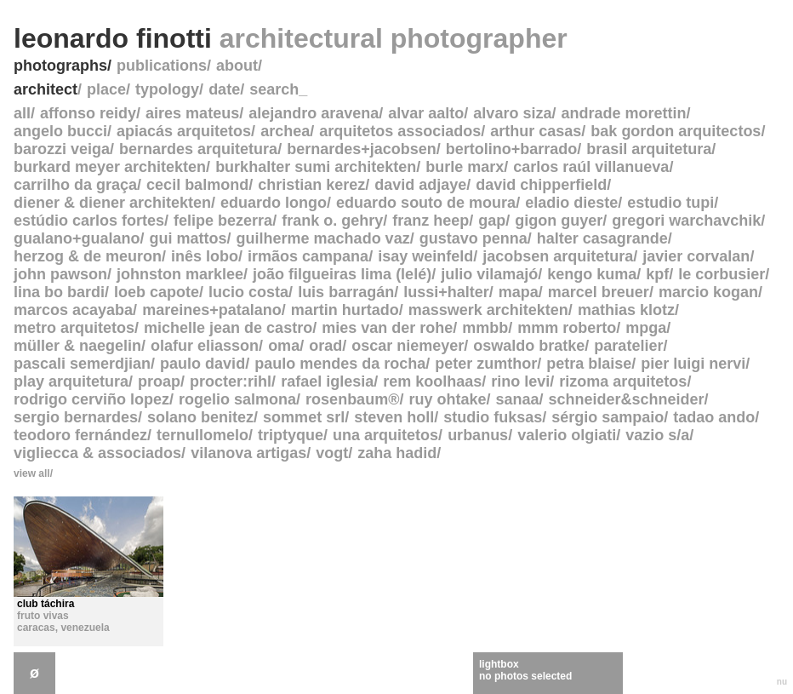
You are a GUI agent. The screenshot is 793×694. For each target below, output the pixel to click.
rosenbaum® (352, 399)
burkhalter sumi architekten (315, 166)
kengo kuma (591, 274)
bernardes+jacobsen (361, 149)
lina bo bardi (59, 292)
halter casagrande (602, 238)
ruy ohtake (447, 399)
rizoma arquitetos (623, 381)
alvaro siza (512, 113)
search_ (278, 89)
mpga (645, 327)
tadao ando (714, 417)
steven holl (394, 417)
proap (159, 381)
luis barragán (346, 292)
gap (491, 220)
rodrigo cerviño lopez (91, 399)
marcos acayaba (73, 309)
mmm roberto (566, 327)
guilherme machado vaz (323, 238)
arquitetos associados (400, 131)
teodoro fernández (80, 435)
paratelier (628, 345)
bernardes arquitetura (198, 149)
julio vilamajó (489, 274)
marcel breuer (598, 292)
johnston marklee (180, 274)
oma (284, 345)
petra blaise (588, 363)
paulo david (202, 363)
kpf (657, 274)
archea (285, 131)
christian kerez (311, 184)
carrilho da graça (75, 184)
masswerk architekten (488, 309)
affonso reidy (88, 113)
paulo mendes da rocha (339, 363)
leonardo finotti (291, 38)
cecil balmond (197, 184)
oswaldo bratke (529, 345)
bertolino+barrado (512, 149)
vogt (332, 453)
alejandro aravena (313, 113)
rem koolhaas (432, 381)
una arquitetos (385, 435)
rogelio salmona (237, 399)
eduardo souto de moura (426, 202)
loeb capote (156, 292)
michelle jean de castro (228, 327)
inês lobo (204, 256)
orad (325, 345)
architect (45, 89)
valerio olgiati (566, 435)
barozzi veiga (62, 149)
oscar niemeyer (407, 345)
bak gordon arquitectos (675, 131)
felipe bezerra (223, 220)
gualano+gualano (77, 238)
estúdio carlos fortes (89, 220)
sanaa (517, 399)
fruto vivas (43, 616)
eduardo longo (273, 202)
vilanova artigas (248, 453)
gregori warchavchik (686, 220)
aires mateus (192, 113)
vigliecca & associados (97, 453)
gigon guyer (558, 220)
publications (162, 65)
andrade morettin (623, 113)
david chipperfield (541, 184)
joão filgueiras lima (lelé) (342, 274)
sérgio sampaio (607, 417)
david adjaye (420, 184)
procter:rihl (230, 381)
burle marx (464, 166)
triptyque (290, 435)
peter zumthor (486, 363)
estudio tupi (670, 202)
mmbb (485, 327)
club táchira (45, 604)
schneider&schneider (627, 399)
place (106, 89)
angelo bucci (60, 131)
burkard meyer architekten (110, 166)
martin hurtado (345, 309)
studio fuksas (492, 417)
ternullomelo (202, 435)
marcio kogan (708, 292)
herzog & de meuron (88, 256)
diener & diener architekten (112, 202)
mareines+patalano (212, 309)
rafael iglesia (327, 381)
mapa (519, 292)
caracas (36, 628)
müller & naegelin (77, 345)
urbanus (478, 435)
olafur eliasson (205, 345)
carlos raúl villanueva (591, 166)
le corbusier (721, 274)
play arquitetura (71, 381)
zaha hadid (396, 453)
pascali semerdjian (82, 363)
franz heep (430, 220)
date (224, 89)
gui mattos (188, 238)
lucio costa (248, 292)
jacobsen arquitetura (557, 256)
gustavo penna (473, 238)
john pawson (60, 274)
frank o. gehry (332, 220)
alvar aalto (426, 113)
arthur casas (535, 131)
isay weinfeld (425, 256)
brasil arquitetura (648, 149)
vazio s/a (657, 435)
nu (782, 681)
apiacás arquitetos (184, 131)
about (237, 65)
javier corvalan (696, 256)
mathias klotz (626, 309)
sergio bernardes (76, 417)
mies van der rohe (387, 327)
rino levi (520, 381)
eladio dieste (571, 202)
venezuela (84, 628)
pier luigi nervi (693, 363)
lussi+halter (446, 292)
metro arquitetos (74, 327)
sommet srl (304, 417)
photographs (60, 65)
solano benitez (200, 417)
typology (167, 89)
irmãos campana (308, 256)
